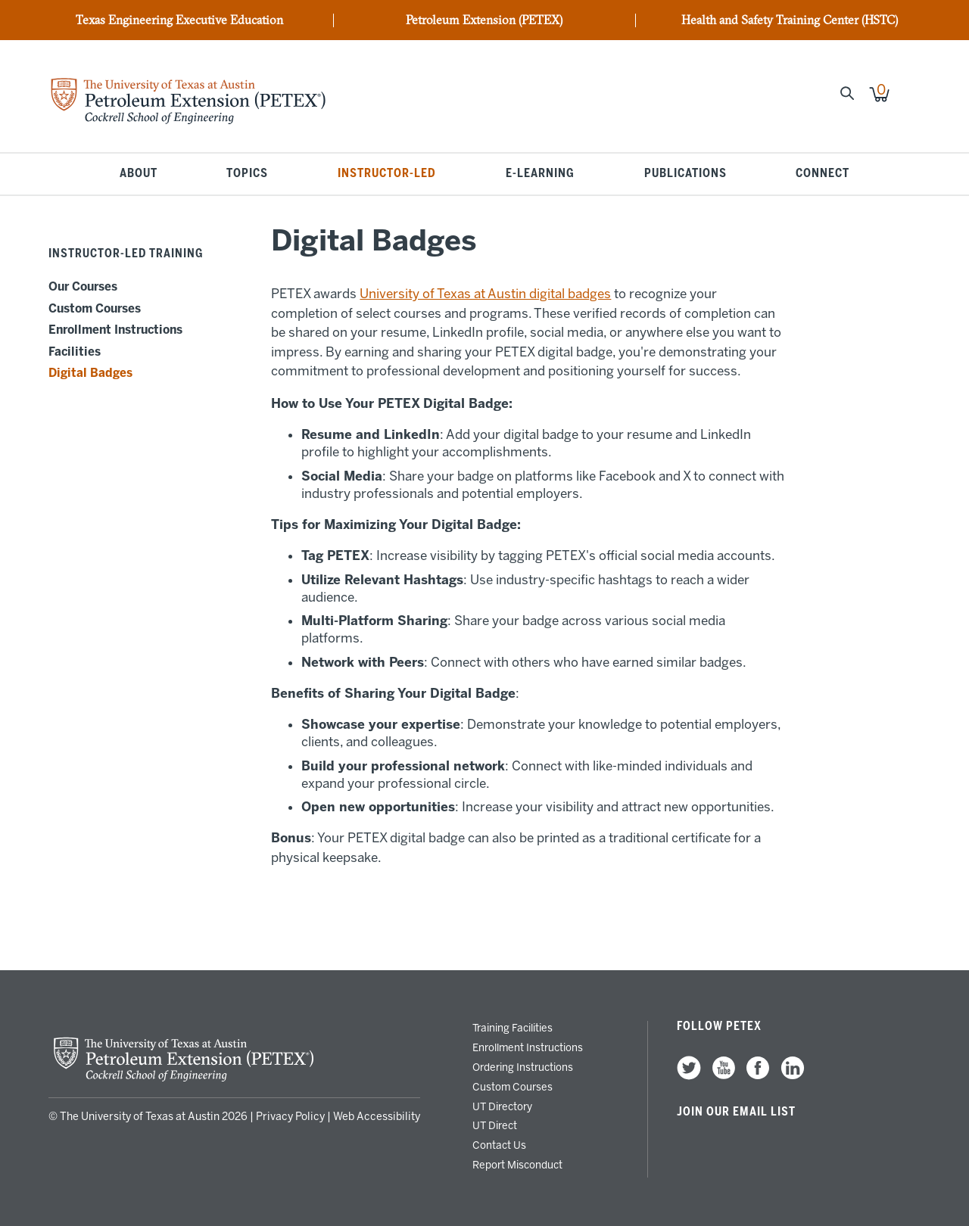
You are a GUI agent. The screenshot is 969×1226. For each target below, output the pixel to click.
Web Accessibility (376, 1116)
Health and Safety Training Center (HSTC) (789, 20)
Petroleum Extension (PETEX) (484, 20)
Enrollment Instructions (115, 330)
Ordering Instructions (522, 1067)
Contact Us (499, 1145)
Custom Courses (94, 309)
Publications (685, 174)
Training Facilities (512, 1028)
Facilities (74, 352)
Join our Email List (736, 1112)
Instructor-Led (387, 174)
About (138, 174)
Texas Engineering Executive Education (179, 20)
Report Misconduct (517, 1165)
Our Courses (82, 287)
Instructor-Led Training (126, 253)
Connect (822, 174)
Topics (247, 174)
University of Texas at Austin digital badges (485, 293)
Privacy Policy (290, 1116)
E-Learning (540, 174)
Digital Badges (90, 373)
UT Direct (494, 1125)
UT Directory (502, 1106)
